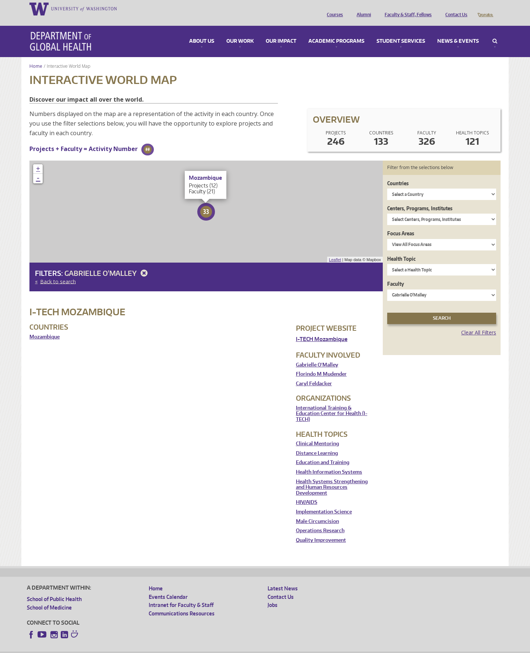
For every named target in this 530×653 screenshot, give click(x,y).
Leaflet (335, 249)
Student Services (401, 31)
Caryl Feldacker (314, 373)
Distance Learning (317, 443)
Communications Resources (182, 603)
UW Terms (154, 647)
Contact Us (455, 8)
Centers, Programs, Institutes (419, 198)
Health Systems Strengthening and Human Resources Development (332, 476)
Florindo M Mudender (321, 363)
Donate (485, 8)
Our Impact (281, 31)
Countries (398, 173)
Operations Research (320, 520)
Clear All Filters (478, 322)
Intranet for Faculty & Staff (181, 594)
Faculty (395, 273)
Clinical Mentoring (317, 433)
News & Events (458, 31)
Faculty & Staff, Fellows (406, 8)
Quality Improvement (321, 530)
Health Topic (401, 248)
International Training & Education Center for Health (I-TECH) (331, 403)
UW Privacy (124, 647)
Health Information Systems (329, 461)
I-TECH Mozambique (321, 329)
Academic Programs (336, 31)
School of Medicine (49, 597)
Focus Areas (400, 223)
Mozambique (44, 326)
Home (35, 56)
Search (495, 31)
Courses (333, 8)
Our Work (240, 31)
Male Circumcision (317, 511)
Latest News (283, 578)
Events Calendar (168, 586)
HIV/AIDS (306, 492)
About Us (201, 31)
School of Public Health (54, 589)
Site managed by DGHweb (198, 647)
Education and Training (322, 452)
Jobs (273, 594)
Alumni (362, 8)
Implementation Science (324, 501)
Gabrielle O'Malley (107, 263)
